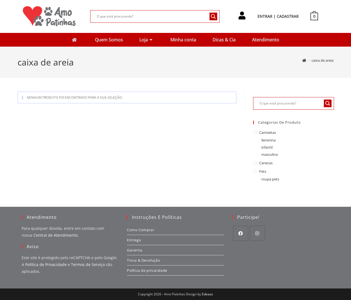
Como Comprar (140, 229)
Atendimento (268, 39)
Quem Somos (107, 39)
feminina (268, 140)
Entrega (134, 239)
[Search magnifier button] (213, 16)
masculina (269, 154)
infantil (267, 147)
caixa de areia (322, 60)
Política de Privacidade (46, 264)
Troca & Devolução (143, 260)
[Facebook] (240, 233)
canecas (266, 162)
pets (262, 171)
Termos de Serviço (88, 264)
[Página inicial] (304, 60)
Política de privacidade (147, 270)
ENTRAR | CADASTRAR (278, 16)
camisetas (267, 132)
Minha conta (184, 39)
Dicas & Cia (225, 39)
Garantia (134, 250)
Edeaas (207, 294)
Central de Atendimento (55, 235)
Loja (145, 39)
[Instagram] (257, 233)
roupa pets (270, 179)
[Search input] (152, 16)
